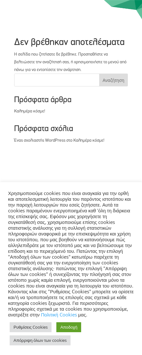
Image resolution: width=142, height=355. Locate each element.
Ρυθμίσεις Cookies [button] (31, 327)
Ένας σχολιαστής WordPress (39, 140)
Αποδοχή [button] (68, 327)
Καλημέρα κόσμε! (29, 111)
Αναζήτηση (113, 80)
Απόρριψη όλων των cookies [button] (40, 340)
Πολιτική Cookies (59, 314)
